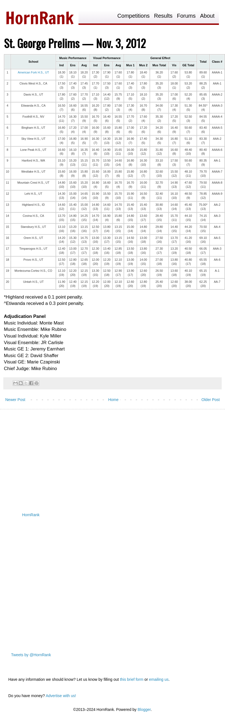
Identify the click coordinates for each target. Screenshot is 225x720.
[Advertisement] (106, 456)
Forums (186, 16)
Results (163, 16)
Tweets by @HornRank (31, 655)
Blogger (144, 709)
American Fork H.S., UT (33, 72)
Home (113, 399)
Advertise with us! (61, 695)
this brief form (131, 679)
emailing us (159, 679)
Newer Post (15, 399)
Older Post (211, 399)
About (207, 16)
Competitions (133, 16)
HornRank (31, 515)
